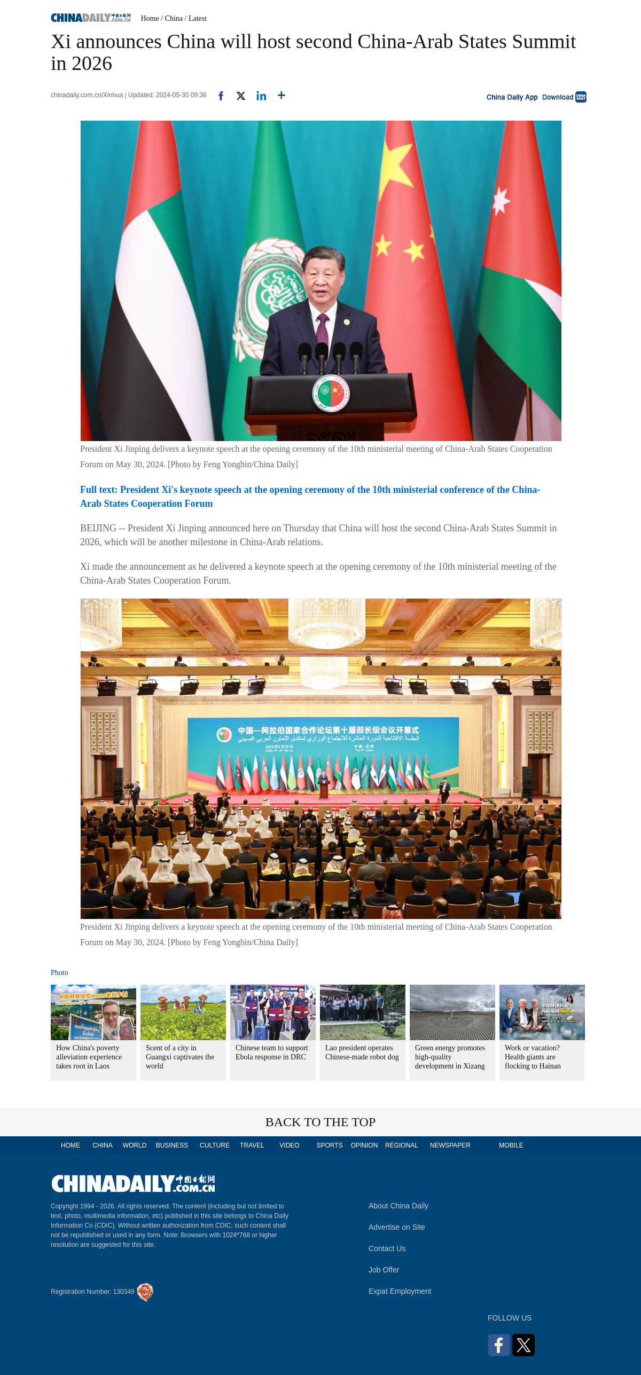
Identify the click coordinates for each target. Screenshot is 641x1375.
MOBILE (511, 1145)
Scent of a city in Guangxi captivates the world (180, 1057)
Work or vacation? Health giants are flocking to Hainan (533, 1057)
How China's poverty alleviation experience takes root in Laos (89, 1057)
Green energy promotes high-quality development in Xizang (450, 1057)
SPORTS (329, 1145)
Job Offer (384, 1270)
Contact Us (387, 1248)
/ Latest (196, 18)
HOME (70, 1145)
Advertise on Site (397, 1227)
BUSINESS (172, 1145)
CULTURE (215, 1145)
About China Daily (398, 1205)
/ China (172, 18)
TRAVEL (252, 1145)
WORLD (135, 1145)
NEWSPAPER (450, 1145)
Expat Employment (400, 1291)
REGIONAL (401, 1145)
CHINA (102, 1145)
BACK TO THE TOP (320, 1122)
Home (150, 18)
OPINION (364, 1145)
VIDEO (289, 1145)
